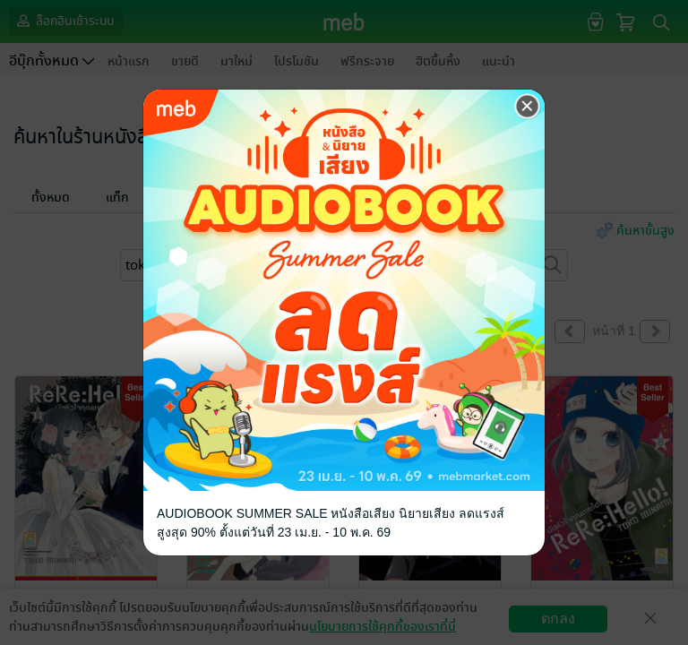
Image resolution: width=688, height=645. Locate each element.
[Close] (527, 106)
